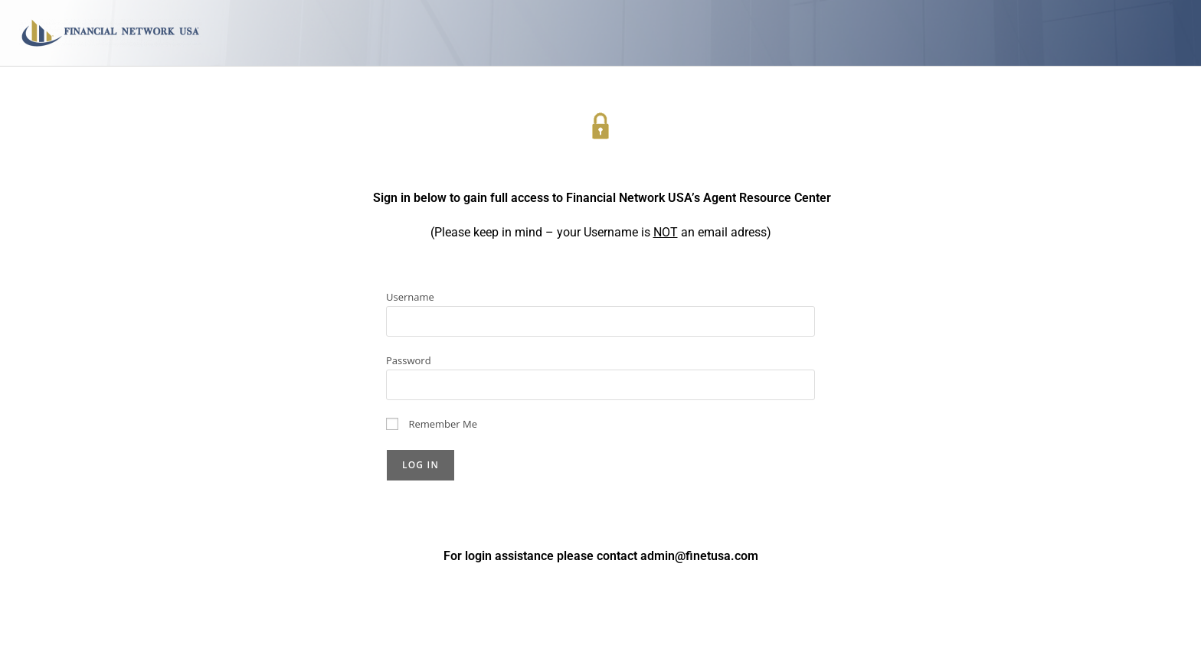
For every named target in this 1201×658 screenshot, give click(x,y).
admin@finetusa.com (699, 556)
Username (410, 297)
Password (408, 360)
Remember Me (431, 424)
